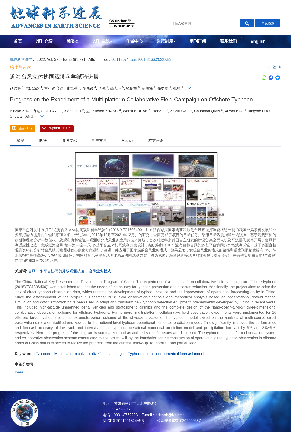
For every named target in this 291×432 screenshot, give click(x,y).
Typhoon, (44, 354)
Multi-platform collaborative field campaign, (90, 354)
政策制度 (166, 41)
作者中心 (134, 41)
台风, (33, 271)
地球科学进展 (21, 59)
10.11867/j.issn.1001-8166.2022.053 (141, 59)
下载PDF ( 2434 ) (59, 128)
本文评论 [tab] (155, 140)
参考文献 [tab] (69, 140)
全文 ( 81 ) (25, 128)
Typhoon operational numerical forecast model (166, 354)
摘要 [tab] (20, 140)
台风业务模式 (100, 271)
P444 (19, 372)
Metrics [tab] (128, 140)
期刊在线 (102, 41)
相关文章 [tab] (99, 140)
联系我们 (228, 41)
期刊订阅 (197, 41)
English (258, 41)
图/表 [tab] (43, 140)
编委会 (73, 41)
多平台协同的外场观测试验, (63, 271)
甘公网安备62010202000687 (176, 421)
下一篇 (273, 67)
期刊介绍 (44, 41)
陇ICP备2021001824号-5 (123, 421)
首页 (18, 41)
